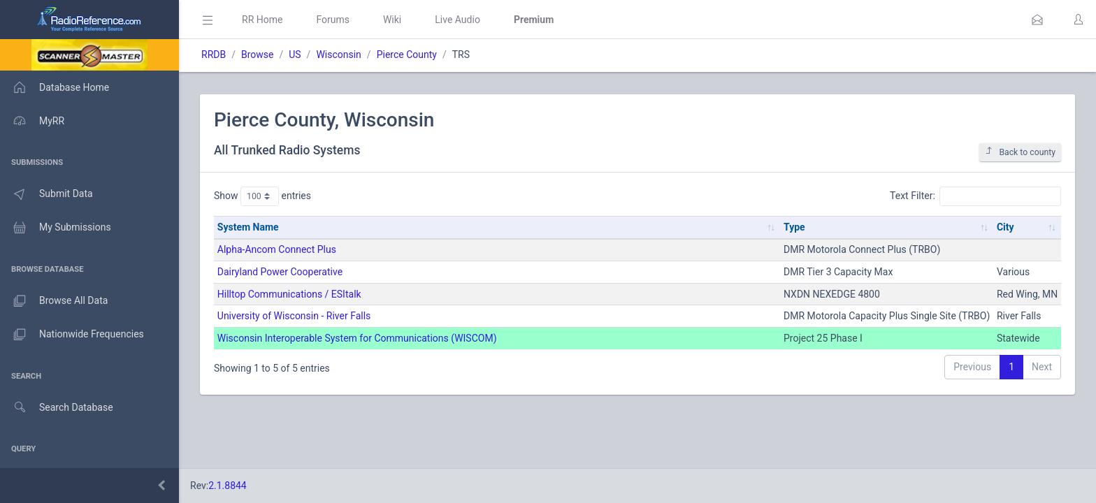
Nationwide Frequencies (72, 334)
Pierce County (407, 54)
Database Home (54, 87)
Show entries (262, 196)
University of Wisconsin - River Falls (294, 315)
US (295, 54)
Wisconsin (338, 54)
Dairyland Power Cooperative (279, 271)
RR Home (262, 19)
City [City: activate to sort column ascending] (1005, 227)
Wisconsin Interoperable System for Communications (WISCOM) (357, 338)
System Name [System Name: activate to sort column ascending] (248, 227)
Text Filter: (975, 196)
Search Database (56, 408)
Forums (332, 19)
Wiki (392, 19)
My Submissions (55, 227)
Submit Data (46, 194)
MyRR (32, 121)
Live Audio (457, 19)
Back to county (1020, 152)
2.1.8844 (227, 485)
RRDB (213, 54)
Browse (257, 54)
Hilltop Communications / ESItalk (289, 294)
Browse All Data (54, 301)
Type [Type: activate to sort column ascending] (794, 227)
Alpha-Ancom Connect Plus (276, 249)
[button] (1037, 19)
